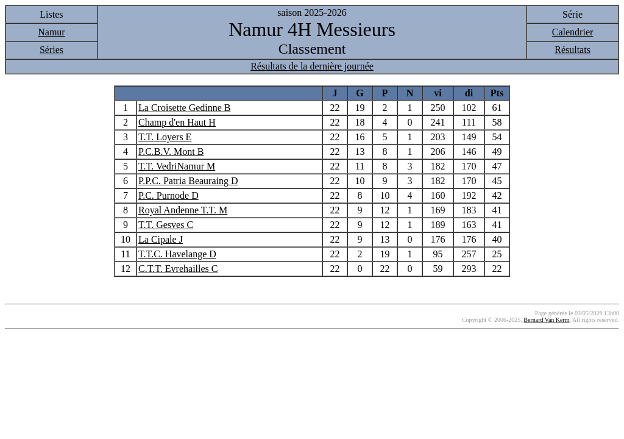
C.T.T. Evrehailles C (178, 268)
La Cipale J (160, 239)
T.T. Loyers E (164, 137)
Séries (51, 50)
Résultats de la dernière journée (312, 66)
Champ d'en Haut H (177, 122)
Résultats (572, 50)
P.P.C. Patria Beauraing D (188, 181)
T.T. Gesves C (165, 225)
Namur (51, 32)
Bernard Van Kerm (546, 319)
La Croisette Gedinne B (184, 107)
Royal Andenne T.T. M (182, 210)
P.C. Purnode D (168, 195)
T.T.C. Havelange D (177, 254)
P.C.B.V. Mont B (171, 151)
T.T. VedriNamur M (176, 166)
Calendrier (573, 32)
